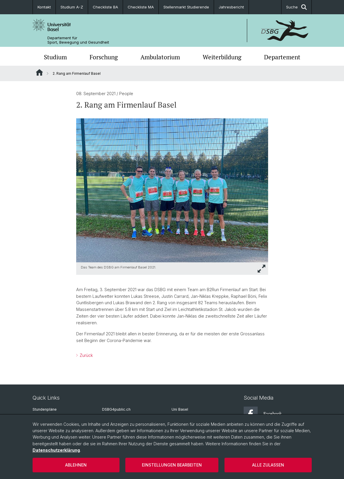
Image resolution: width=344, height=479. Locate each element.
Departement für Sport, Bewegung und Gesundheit (78, 40)
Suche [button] (296, 7)
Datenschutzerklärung (56, 450)
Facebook (263, 414)
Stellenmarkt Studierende (186, 7)
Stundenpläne (45, 409)
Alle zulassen (268, 464)
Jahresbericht (231, 7)
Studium (55, 57)
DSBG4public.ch (116, 409)
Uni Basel (180, 409)
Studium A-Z (71, 7)
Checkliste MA (141, 7)
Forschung (104, 57)
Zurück (86, 355)
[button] (262, 269)
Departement (282, 57)
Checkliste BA (105, 7)
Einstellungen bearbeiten (172, 464)
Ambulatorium (160, 57)
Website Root (39, 72)
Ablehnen (76, 464)
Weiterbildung (222, 57)
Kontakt (44, 7)
